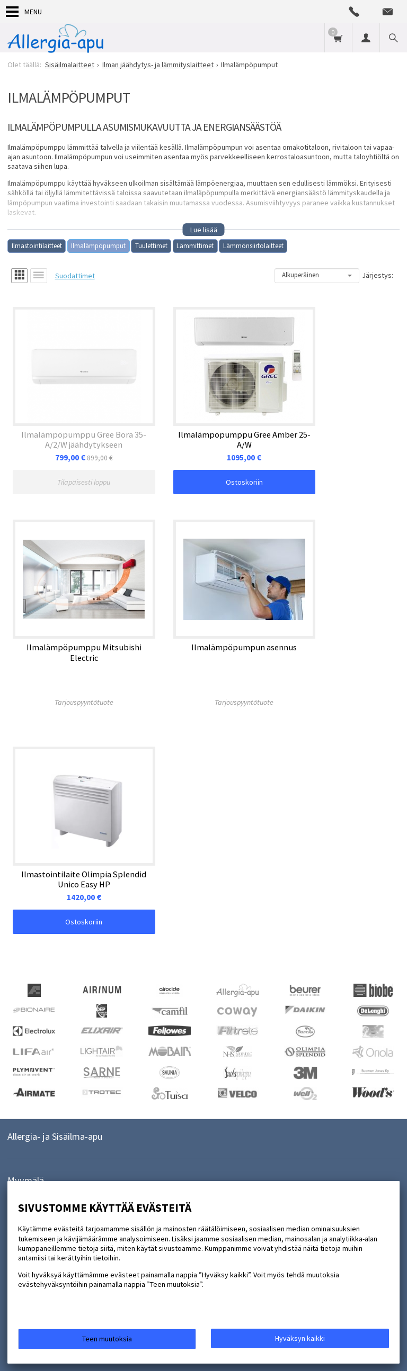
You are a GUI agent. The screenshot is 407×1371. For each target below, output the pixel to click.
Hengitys (365, 1114)
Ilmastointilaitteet (37, 245)
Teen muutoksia (107, 1338)
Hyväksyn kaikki (300, 1338)
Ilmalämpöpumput (98, 245)
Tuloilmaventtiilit (191, 1114)
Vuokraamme (130, 1114)
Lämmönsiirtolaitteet (253, 245)
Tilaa (161, 1050)
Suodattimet (75, 275)
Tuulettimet (151, 245)
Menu (24, 11)
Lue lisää (203, 229)
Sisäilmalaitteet (256, 1114)
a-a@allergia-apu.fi (46, 1002)
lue (120, 1065)
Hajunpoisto (26, 1131)
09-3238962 (35, 984)
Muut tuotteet (125, 1131)
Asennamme (75, 1114)
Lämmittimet (195, 245)
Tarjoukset (24, 1114)
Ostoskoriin (203, 460)
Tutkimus (74, 1131)
